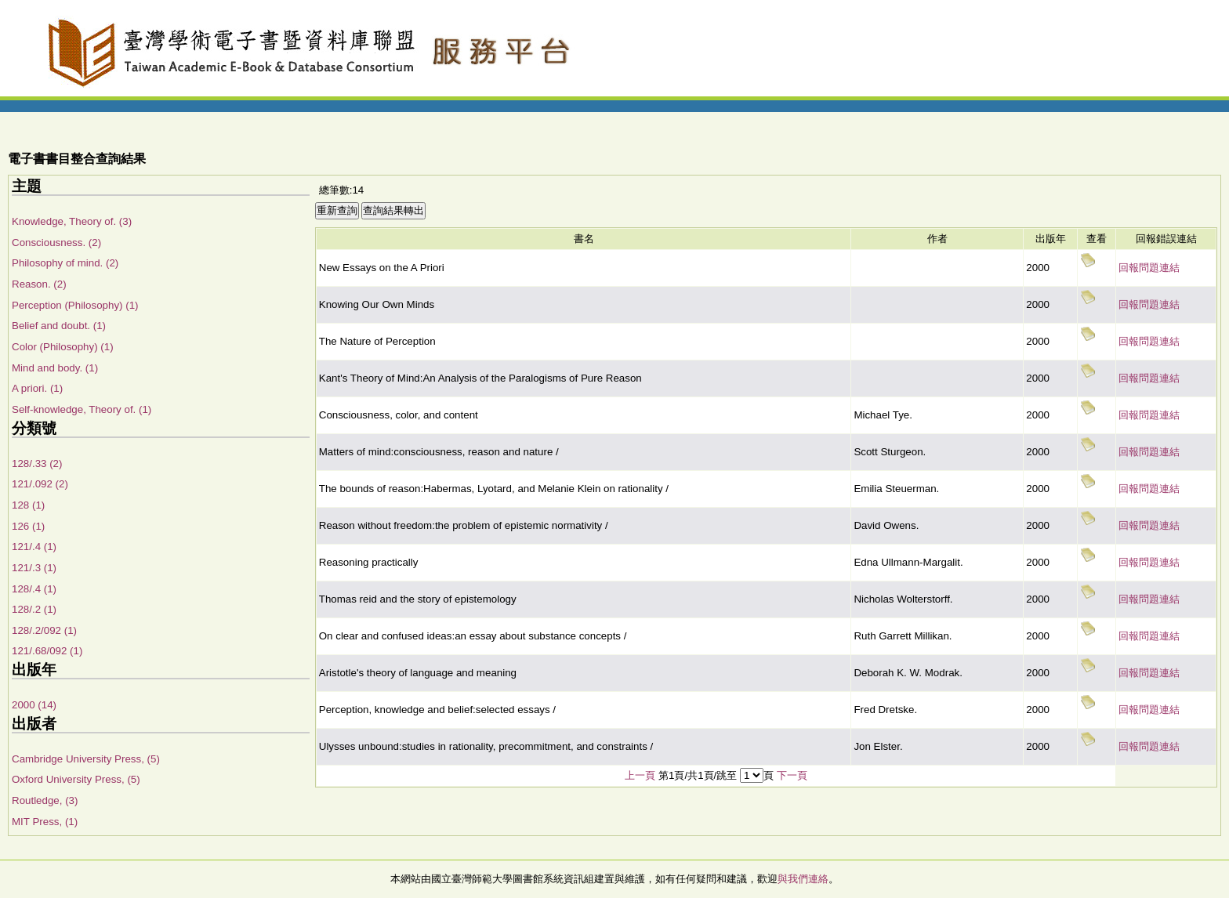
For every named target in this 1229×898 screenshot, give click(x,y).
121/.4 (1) (34, 546)
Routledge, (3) (45, 800)
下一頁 (792, 775)
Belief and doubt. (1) (59, 325)
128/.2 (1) (34, 609)
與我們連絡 (803, 879)
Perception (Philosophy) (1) (75, 305)
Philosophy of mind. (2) (65, 263)
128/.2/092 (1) (44, 630)
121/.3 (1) (34, 568)
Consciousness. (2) (56, 242)
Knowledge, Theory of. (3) (72, 221)
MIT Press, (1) (45, 821)
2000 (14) (34, 705)
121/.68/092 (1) (47, 651)
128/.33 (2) (37, 463)
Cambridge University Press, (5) (86, 759)
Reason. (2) (39, 284)
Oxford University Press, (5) (76, 779)
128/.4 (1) (34, 589)
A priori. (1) (37, 388)
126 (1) (28, 526)
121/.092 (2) (40, 484)
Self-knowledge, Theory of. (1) (81, 409)
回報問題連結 (1149, 267)
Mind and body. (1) (55, 368)
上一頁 (640, 775)
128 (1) (28, 505)
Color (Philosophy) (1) (63, 347)
